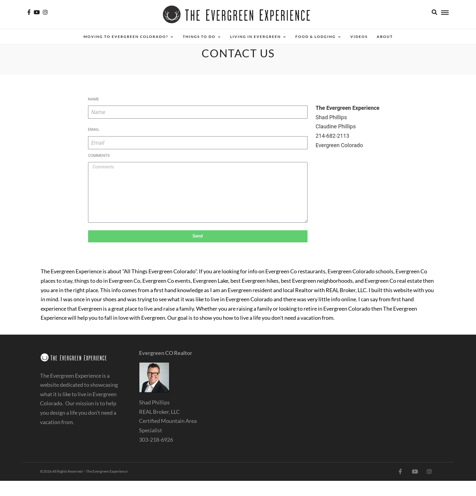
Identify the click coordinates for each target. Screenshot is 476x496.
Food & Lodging (315, 36)
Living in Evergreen (255, 36)
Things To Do (199, 36)
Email (94, 129)
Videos (359, 36)
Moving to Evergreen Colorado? (125, 36)
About (385, 36)
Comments (99, 155)
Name (93, 99)
